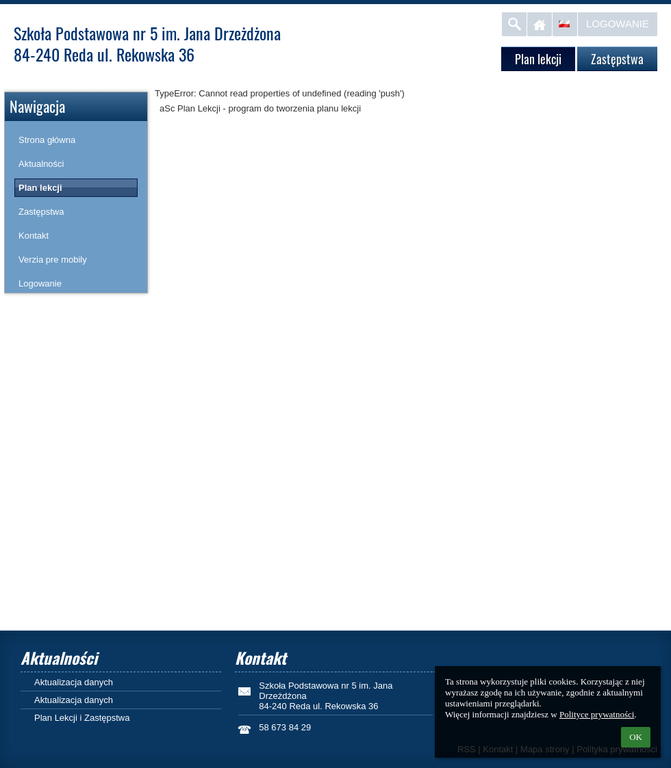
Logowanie (617, 23)
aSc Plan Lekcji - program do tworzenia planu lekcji (260, 108)
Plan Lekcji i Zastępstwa (81, 718)
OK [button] (635, 737)
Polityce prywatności (596, 714)
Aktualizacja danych (73, 682)
